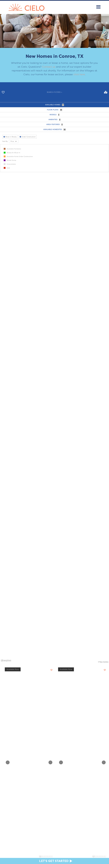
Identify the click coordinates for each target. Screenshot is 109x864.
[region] (54, 403)
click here (79, 74)
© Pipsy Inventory (103, 662)
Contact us (48, 66)
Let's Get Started (54, 861)
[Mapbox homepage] (6, 660)
